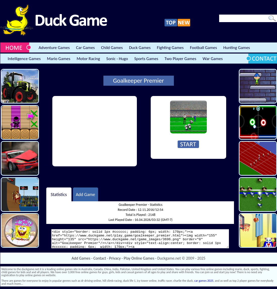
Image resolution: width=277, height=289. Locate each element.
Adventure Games (54, 47)
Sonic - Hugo (117, 58)
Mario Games (58, 58)
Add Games (81, 258)
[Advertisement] (94, 131)
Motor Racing (88, 58)
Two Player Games (180, 58)
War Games (213, 58)
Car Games (85, 47)
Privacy (115, 258)
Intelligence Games (24, 58)
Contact (99, 258)
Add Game (85, 194)
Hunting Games (236, 47)
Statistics (59, 194)
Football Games (203, 47)
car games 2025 (203, 280)
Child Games (112, 47)
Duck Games (140, 47)
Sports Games (146, 58)
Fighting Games (170, 47)
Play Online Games (139, 258)
